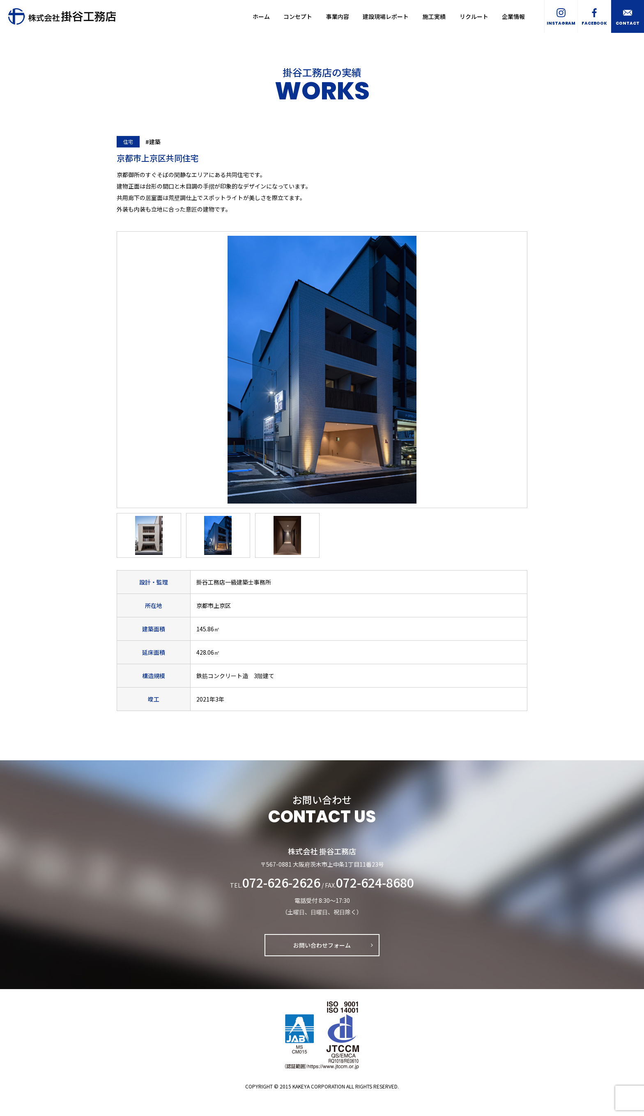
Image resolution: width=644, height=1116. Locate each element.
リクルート (474, 16)
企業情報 (513, 16)
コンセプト (297, 16)
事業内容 (337, 16)
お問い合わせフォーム (322, 945)
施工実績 (434, 16)
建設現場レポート (386, 16)
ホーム (261, 16)
